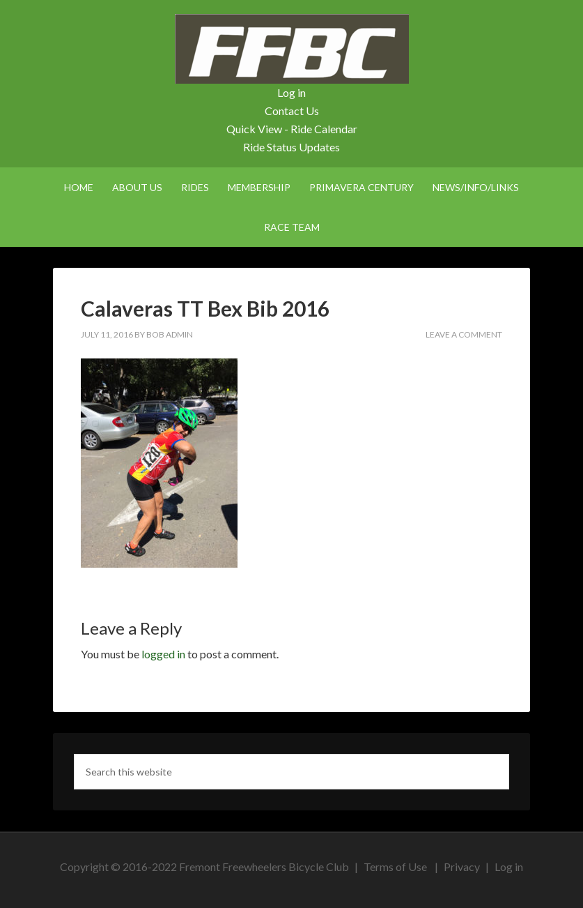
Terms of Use (395, 866)
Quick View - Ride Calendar (291, 128)
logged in (163, 653)
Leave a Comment (464, 334)
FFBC (291, 49)
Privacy (462, 866)
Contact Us (292, 110)
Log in (291, 92)
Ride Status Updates (291, 146)
